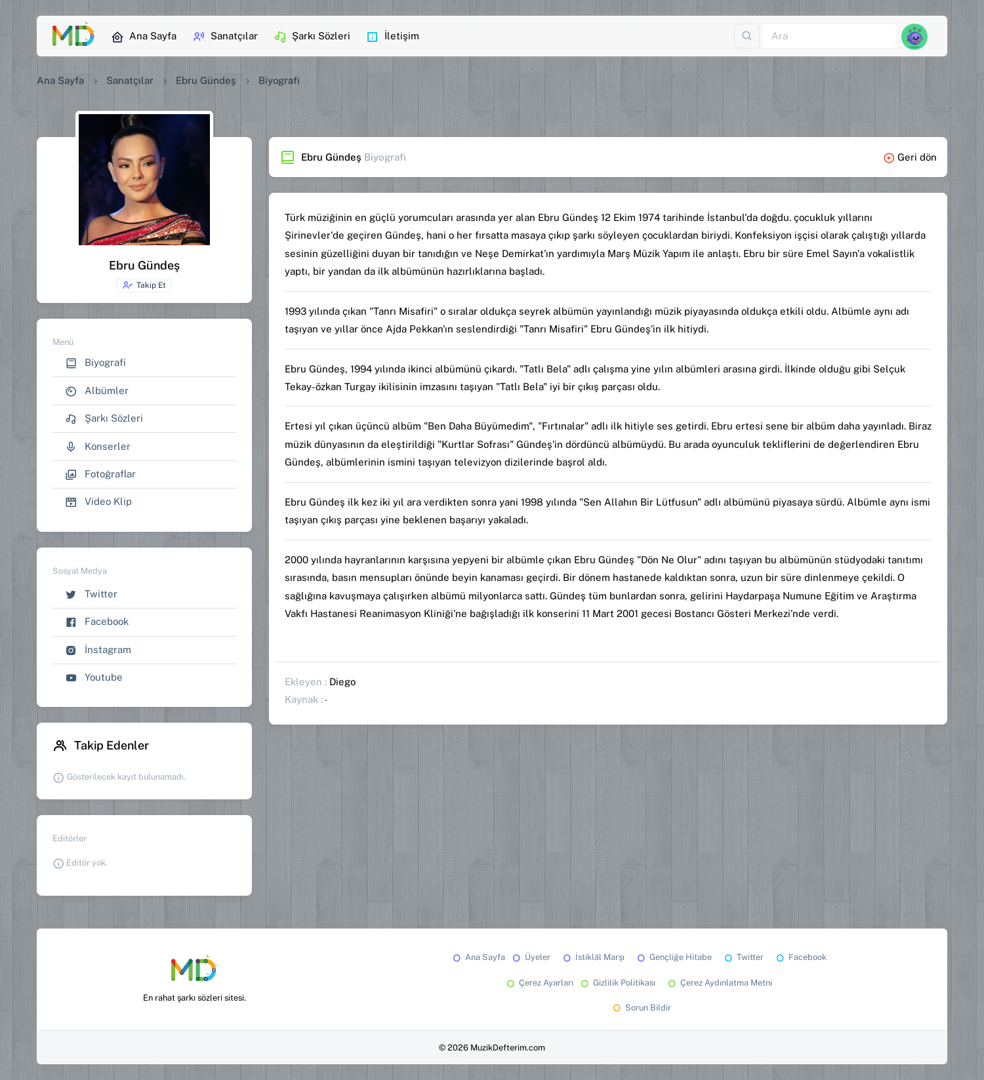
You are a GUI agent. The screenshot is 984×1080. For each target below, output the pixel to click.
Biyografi (95, 363)
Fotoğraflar (100, 474)
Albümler (97, 391)
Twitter (91, 594)
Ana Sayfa (143, 36)
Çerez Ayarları (538, 983)
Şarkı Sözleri (312, 36)
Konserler (98, 447)
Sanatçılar (225, 36)
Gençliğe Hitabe (673, 957)
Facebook (97, 622)
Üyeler (530, 957)
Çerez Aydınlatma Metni (719, 983)
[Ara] (829, 36)
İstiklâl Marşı (593, 957)
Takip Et (144, 285)
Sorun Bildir (641, 1007)
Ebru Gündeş (206, 80)
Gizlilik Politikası (617, 983)
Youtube (94, 677)
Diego (342, 681)
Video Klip (98, 502)
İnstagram (98, 650)
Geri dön (910, 157)
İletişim (392, 36)
